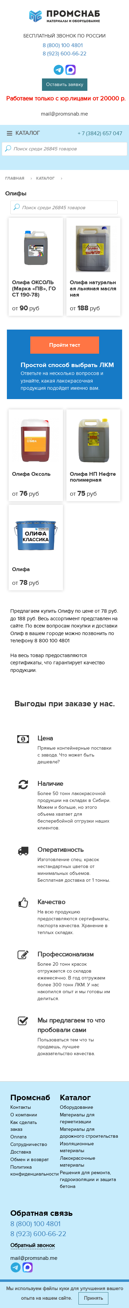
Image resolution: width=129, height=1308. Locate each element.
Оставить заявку (64, 84)
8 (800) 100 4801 (63, 45)
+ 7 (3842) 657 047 (100, 133)
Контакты (20, 1107)
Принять (93, 1298)
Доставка (20, 1152)
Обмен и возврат (29, 1159)
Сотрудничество (28, 1144)
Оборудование (76, 1107)
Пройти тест (64, 345)
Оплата (18, 1137)
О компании (23, 1115)
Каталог (23, 133)
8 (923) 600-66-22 (64, 53)
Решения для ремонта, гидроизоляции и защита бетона (88, 1179)
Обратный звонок (32, 1245)
